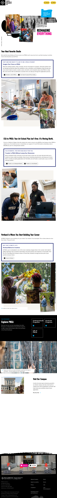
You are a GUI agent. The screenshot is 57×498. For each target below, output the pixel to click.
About (44, 479)
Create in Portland (8, 258)
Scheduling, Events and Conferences (34, 492)
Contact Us (24, 465)
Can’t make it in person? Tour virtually (27, 74)
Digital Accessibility (35, 482)
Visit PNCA (33, 465)
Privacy (32, 484)
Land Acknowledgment (46, 488)
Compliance (33, 487)
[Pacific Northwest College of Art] (6, 2)
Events (44, 482)
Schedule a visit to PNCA (10, 74)
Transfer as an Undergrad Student (14, 163)
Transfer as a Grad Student (30, 163)
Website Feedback (34, 479)
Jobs (44, 484)
